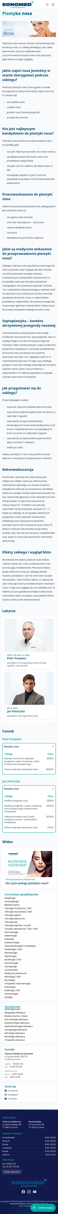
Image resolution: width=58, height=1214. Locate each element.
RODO (36, 1201)
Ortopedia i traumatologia (17, 983)
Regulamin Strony (24, 1201)
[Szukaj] (47, 4)
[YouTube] (34, 1191)
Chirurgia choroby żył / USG (18, 908)
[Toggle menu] (53, 4)
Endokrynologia (12, 942)
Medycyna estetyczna (16, 973)
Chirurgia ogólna (13, 915)
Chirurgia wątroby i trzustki (18, 925)
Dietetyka (9, 939)
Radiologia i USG (12, 990)
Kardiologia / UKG (13, 959)
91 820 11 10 (18, 1063)
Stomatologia (11, 993)
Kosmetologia (11, 963)
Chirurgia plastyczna (15, 918)
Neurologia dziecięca (15, 1036)
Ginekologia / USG (13, 949)
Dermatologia (11, 932)
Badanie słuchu (12, 904)
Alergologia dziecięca (15, 1012)
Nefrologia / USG (13, 976)
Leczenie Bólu (11, 969)
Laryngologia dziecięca (16, 1029)
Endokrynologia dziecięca (17, 1022)
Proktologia (10, 987)
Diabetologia (11, 935)
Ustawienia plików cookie (20, 1204)
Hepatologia (10, 956)
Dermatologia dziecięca (16, 1019)
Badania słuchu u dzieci (16, 1016)
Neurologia (10, 980)
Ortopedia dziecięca (15, 1040)
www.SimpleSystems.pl (29, 1206)
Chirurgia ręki (11, 922)
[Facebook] (23, 1191)
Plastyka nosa (29, 746)
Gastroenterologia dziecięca (19, 1026)
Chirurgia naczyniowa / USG (18, 911)
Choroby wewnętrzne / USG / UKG (21, 928)
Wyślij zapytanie (12, 1171)
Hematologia (11, 952)
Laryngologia (11, 966)
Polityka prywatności (48, 1201)
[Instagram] (29, 1191)
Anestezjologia (12, 901)
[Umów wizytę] (43, 1208)
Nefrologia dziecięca (15, 1033)
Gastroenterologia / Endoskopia (20, 945)
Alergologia (10, 898)
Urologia (8, 997)
